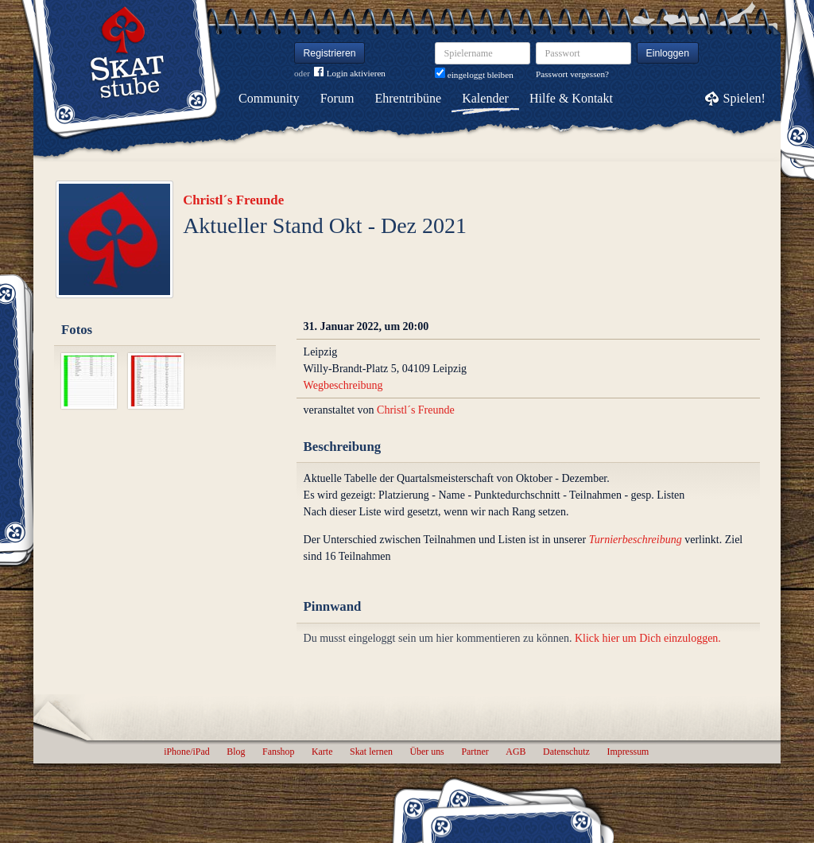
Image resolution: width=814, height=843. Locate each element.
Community (268, 98)
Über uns (426, 751)
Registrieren (330, 53)
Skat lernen (371, 751)
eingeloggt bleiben (474, 75)
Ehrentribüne (408, 98)
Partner (474, 751)
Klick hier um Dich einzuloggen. (648, 638)
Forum (337, 98)
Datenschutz (566, 751)
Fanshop (278, 751)
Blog (236, 751)
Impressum (628, 751)
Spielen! (744, 98)
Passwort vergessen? (572, 74)
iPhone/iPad (186, 751)
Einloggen (668, 53)
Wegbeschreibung (343, 385)
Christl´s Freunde (233, 200)
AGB (515, 751)
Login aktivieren (350, 73)
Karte (322, 751)
